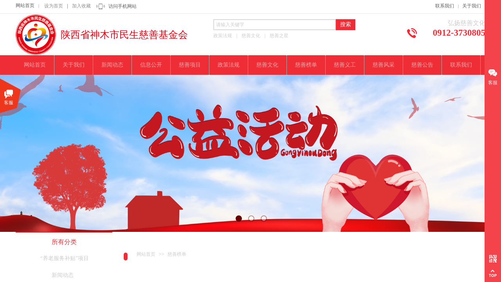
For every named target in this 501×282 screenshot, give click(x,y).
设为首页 (53, 6)
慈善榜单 (177, 254)
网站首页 (25, 5)
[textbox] (274, 24)
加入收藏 (81, 6)
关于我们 (471, 6)
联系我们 (444, 6)
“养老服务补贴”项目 (64, 258)
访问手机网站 (122, 6)
